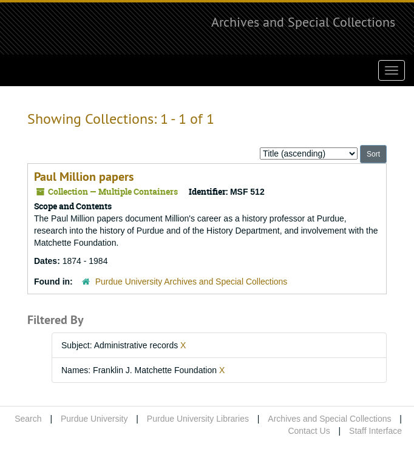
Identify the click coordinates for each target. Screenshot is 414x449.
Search (28, 419)
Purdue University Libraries (198, 419)
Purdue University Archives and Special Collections (191, 281)
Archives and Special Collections (303, 21)
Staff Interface (375, 431)
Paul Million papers (84, 176)
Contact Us (309, 431)
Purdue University (94, 419)
